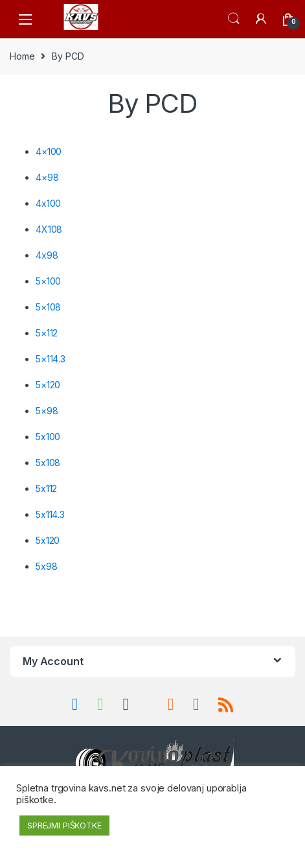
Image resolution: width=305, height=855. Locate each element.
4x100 (48, 203)
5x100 (48, 436)
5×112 (47, 332)
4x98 (47, 255)
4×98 (47, 177)
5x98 (46, 566)
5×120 (48, 384)
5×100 (48, 281)
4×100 (49, 151)
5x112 (46, 488)
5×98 (47, 410)
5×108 (48, 306)
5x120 (48, 540)
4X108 (49, 229)
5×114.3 (50, 358)
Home (22, 56)
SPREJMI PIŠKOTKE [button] (64, 825)
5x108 (48, 462)
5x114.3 (50, 514)
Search (234, 19)
